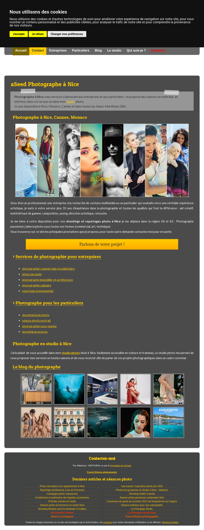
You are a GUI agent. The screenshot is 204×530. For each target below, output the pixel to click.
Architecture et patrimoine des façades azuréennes (62, 497)
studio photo (71, 353)
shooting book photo (35, 315)
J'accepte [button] (19, 34)
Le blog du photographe (37, 366)
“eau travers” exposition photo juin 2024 (142, 486)
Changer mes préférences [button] (67, 34)
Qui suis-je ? (136, 50)
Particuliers (80, 50)
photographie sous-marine (39, 326)
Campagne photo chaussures (62, 493)
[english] (158, 50)
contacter (107, 522)
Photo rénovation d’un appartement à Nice (62, 486)
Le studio (114, 50)
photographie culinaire (36, 285)
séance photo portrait (36, 320)
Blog (98, 50)
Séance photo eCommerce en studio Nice (62, 505)
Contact (38, 50)
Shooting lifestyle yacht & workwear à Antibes (62, 509)
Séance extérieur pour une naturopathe (142, 505)
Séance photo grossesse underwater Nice (142, 497)
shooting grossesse (35, 331)
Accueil (20, 50)
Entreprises (58, 50)
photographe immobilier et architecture (47, 280)
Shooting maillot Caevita (142, 493)
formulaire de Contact (120, 465)
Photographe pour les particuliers (49, 302)
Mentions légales (170, 522)
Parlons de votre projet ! (102, 244)
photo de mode (32, 274)
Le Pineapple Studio (141, 509)
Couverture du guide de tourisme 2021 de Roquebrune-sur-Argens (142, 501)
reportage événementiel (37, 291)
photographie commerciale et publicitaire (48, 268)
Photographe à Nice (102, 65)
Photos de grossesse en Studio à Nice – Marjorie (142, 490)
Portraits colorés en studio (62, 501)
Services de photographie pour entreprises (58, 256)
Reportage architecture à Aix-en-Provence (62, 490)
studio (70, 101)
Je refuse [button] (38, 34)
